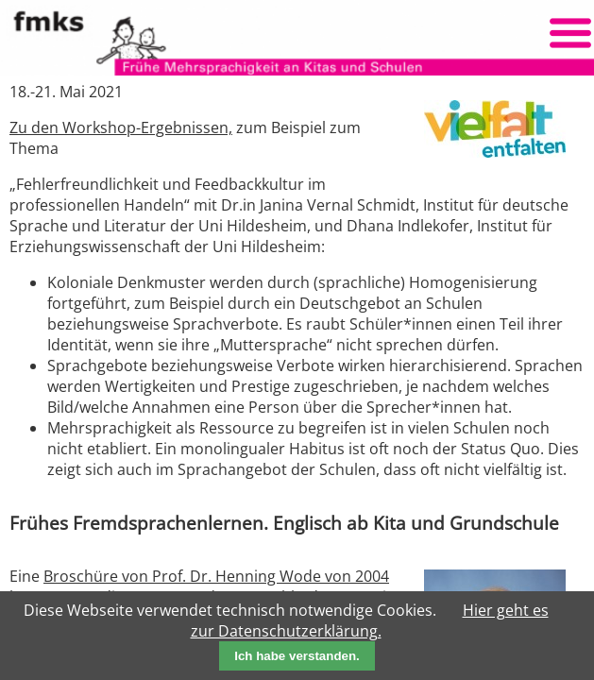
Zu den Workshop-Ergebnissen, (120, 127)
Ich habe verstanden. (297, 656)
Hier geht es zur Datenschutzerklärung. (370, 620)
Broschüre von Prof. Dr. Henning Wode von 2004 (216, 576)
